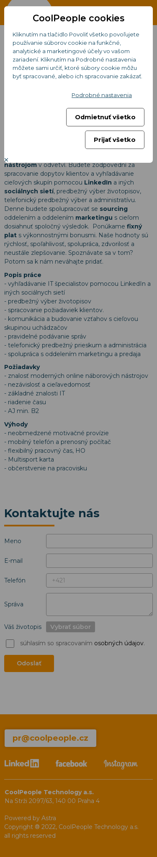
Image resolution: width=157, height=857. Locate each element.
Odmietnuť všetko (105, 117)
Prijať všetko (115, 140)
